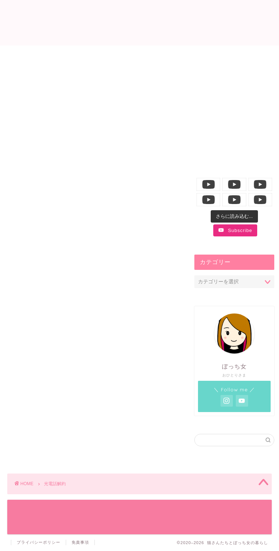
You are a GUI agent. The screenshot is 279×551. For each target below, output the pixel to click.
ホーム (40, 55)
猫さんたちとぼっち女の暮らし (139, 22)
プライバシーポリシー (38, 542)
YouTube (236, 55)
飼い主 (169, 55)
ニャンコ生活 (104, 55)
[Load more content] (234, 216)
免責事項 (80, 542)
